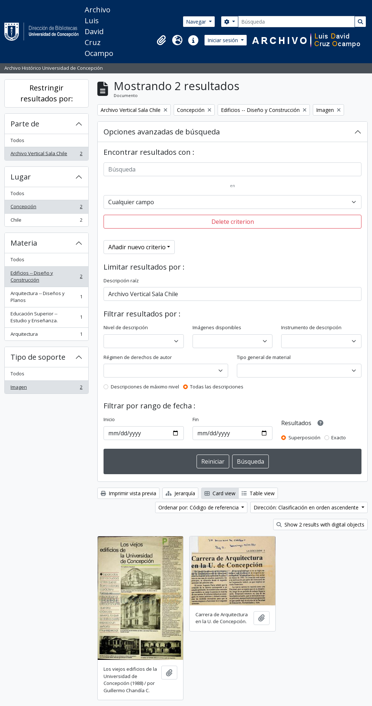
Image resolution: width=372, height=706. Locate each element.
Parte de (25, 124)
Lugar (21, 177)
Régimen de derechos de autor (138, 357)
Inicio (109, 419)
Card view (220, 493)
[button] (161, 40)
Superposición (304, 437)
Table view (258, 493)
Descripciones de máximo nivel (145, 386)
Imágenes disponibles (217, 327)
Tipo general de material (264, 357)
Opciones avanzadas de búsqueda (162, 132)
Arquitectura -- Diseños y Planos (46, 297)
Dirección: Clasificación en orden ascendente (307, 507)
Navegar (196, 21)
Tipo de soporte (38, 357)
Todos (17, 140)
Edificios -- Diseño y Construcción (46, 276)
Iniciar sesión (223, 40)
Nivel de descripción (126, 327)
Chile (46, 221)
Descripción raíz (121, 280)
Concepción (46, 208)
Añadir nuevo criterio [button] (137, 247)
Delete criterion (232, 222)
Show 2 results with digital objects (320, 524)
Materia (24, 243)
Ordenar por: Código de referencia (199, 507)
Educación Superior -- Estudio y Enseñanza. (46, 317)
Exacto (338, 437)
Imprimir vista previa (128, 493)
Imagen (46, 389)
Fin (196, 419)
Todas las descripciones (216, 386)
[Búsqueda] (296, 21)
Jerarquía (180, 493)
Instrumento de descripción (311, 327)
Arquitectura (46, 335)
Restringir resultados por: (46, 93)
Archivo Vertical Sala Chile (46, 155)
